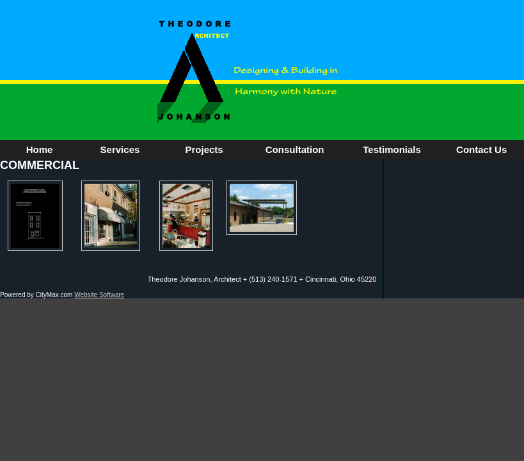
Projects (204, 149)
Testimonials (392, 149)
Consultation (295, 149)
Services (120, 149)
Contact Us (481, 149)
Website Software (99, 294)
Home (39, 149)
